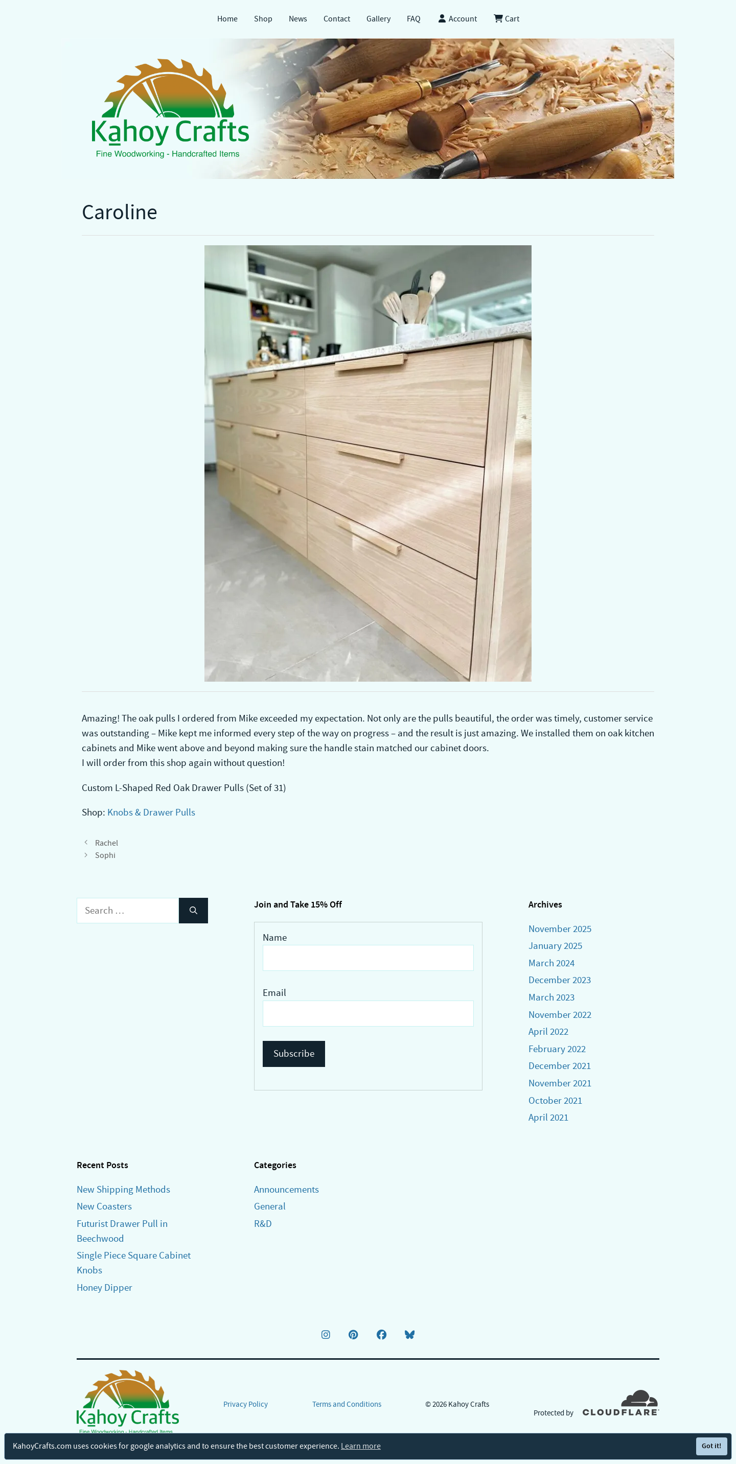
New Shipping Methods (123, 1189)
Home (227, 19)
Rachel (106, 843)
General (270, 1206)
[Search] (193, 911)
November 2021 (559, 1083)
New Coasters (104, 1206)
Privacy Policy (245, 1404)
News (298, 19)
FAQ (414, 19)
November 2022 (559, 1014)
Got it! (711, 1446)
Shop (263, 19)
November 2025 (559, 928)
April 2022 (548, 1031)
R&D (263, 1223)
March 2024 (551, 963)
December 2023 (559, 979)
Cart (506, 19)
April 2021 (548, 1117)
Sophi (105, 855)
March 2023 (551, 997)
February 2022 (557, 1048)
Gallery (378, 19)
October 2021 (555, 1100)
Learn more (361, 1446)
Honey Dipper (104, 1287)
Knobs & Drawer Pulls (151, 812)
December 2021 (559, 1065)
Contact (337, 19)
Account (457, 19)
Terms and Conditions (346, 1404)
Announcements (286, 1189)
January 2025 (555, 945)
